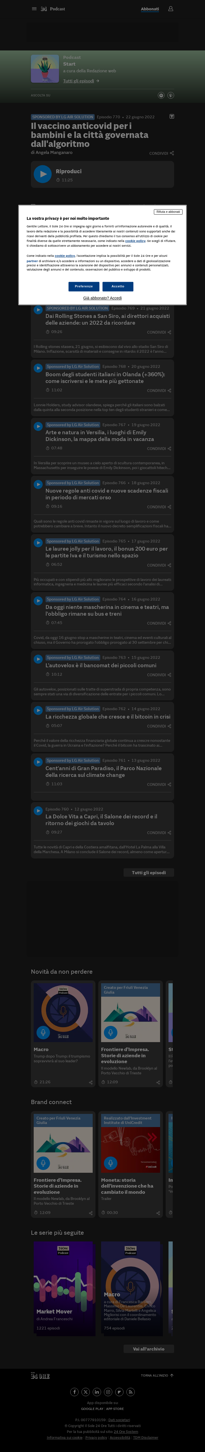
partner (32, 261)
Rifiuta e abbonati (168, 211)
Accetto (117, 286)
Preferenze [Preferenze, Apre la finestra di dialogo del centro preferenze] (84, 286)
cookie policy (135, 241)
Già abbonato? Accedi (102, 298)
